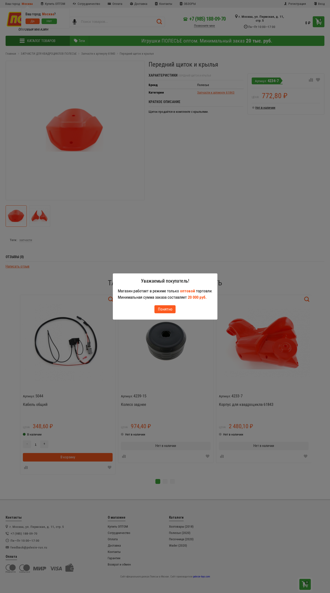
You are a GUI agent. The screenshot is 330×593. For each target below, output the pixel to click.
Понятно (165, 309)
